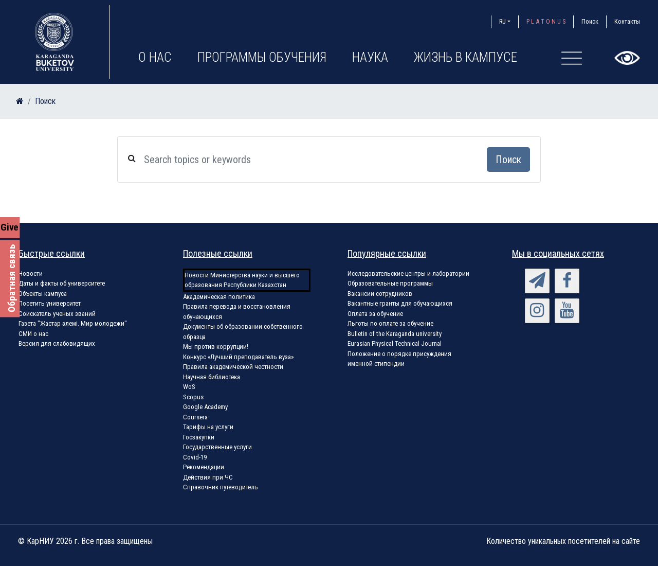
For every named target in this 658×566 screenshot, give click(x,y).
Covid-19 (195, 457)
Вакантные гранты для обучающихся (400, 303)
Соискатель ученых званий (57, 313)
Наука (370, 57)
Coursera (195, 417)
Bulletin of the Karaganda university (395, 334)
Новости (31, 273)
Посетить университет (50, 303)
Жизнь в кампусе (465, 57)
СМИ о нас (33, 334)
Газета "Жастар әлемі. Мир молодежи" (73, 323)
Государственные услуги (217, 447)
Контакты (627, 21)
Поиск (589, 21)
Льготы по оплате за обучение (390, 323)
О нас (155, 57)
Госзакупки (198, 437)
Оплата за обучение (375, 313)
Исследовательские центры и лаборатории (408, 273)
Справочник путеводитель (220, 487)
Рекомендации (203, 467)
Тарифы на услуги (208, 427)
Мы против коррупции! (215, 346)
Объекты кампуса (43, 293)
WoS (189, 387)
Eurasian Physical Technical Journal (395, 343)
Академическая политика (219, 296)
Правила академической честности (233, 366)
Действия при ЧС (208, 477)
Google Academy (205, 407)
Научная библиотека (211, 377)
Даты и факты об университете (62, 283)
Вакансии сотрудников (380, 293)
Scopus (193, 397)
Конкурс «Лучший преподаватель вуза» (238, 357)
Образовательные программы (390, 283)
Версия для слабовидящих (57, 343)
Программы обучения (261, 57)
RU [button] (502, 21)
